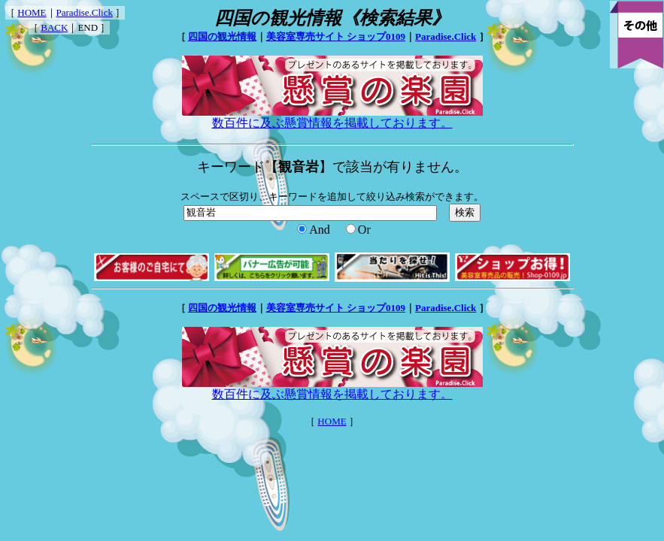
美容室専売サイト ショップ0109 (335, 36)
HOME (31, 12)
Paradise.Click (84, 12)
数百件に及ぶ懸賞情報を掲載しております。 (332, 117)
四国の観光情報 (222, 36)
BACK (54, 27)
